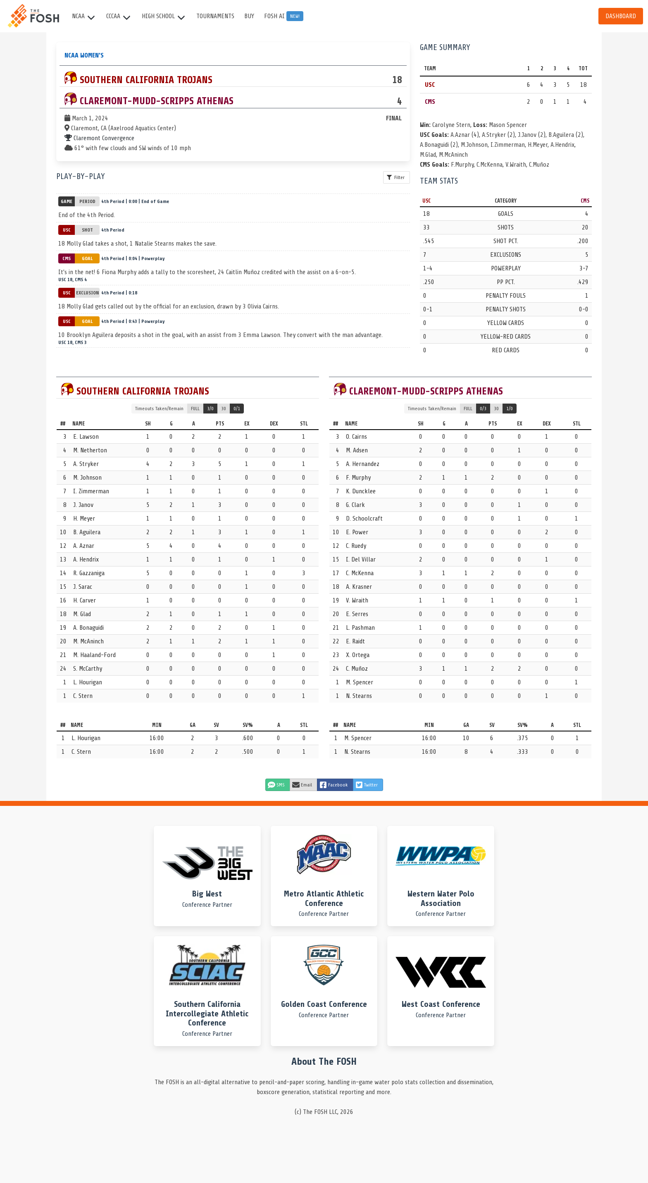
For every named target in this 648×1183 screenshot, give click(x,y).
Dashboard (620, 16)
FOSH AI (283, 16)
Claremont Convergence (99, 138)
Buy (249, 16)
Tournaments (215, 16)
